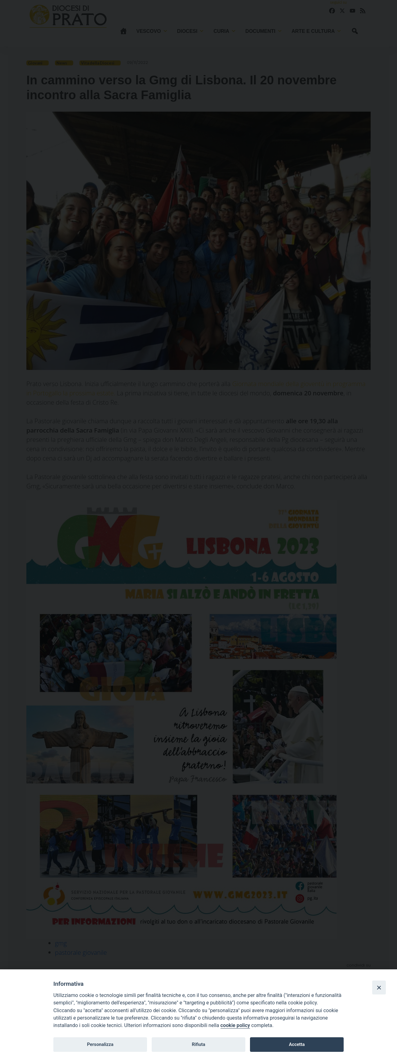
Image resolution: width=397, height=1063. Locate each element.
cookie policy (235, 1025)
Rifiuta (198, 1044)
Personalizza (100, 1044)
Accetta (297, 1044)
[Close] (379, 987)
